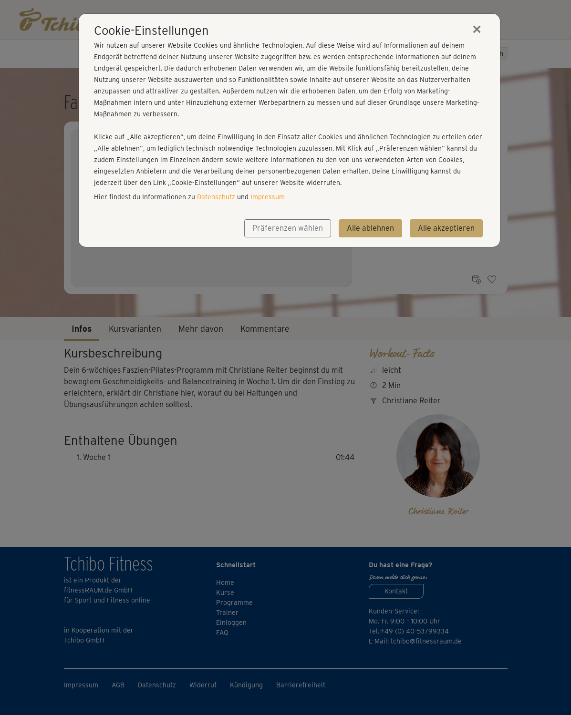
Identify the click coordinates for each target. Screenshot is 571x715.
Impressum (267, 197)
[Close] (477, 29)
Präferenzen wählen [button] (287, 228)
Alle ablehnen (370, 228)
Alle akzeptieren (446, 228)
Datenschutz (216, 197)
